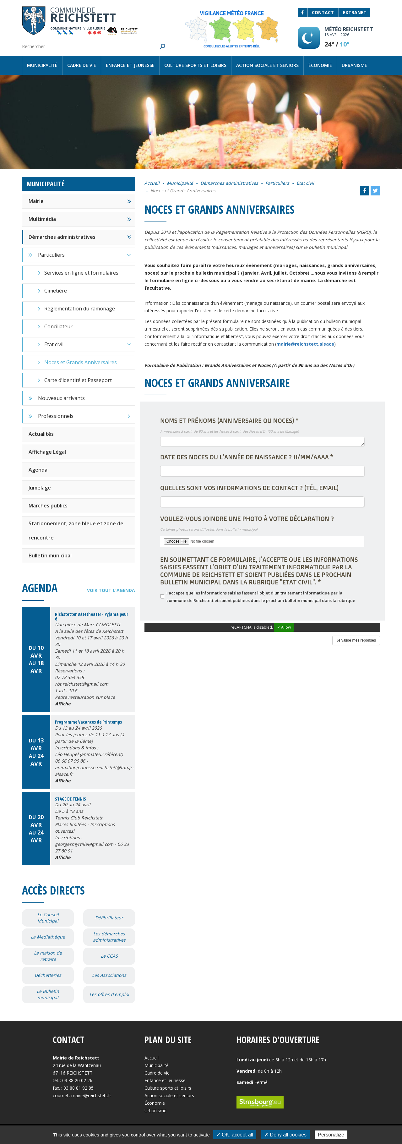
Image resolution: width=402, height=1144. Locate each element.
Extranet (355, 12)
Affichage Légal (47, 451)
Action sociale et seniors (267, 65)
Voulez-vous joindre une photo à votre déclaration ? (247, 519)
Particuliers (86, 254)
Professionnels (84, 416)
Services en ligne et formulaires (81, 272)
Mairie (36, 201)
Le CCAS (109, 956)
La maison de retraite (48, 956)
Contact (323, 12)
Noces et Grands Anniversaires (80, 362)
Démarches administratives (62, 236)
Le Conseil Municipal (48, 917)
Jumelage (40, 487)
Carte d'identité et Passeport (78, 380)
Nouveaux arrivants (61, 398)
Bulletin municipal (50, 555)
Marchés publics (48, 505)
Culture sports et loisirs (195, 65)
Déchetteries (48, 975)
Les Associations (109, 975)
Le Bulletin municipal (48, 994)
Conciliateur (58, 326)
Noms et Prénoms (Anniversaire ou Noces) (229, 420)
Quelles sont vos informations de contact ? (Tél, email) (249, 488)
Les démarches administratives (109, 937)
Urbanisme (354, 65)
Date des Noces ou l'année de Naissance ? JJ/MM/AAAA (246, 457)
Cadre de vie (81, 65)
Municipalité (42, 65)
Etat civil (89, 344)
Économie (320, 65)
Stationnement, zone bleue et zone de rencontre (76, 530)
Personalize (331, 1134)
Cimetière (55, 290)
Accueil (152, 183)
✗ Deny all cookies (285, 1134)
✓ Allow (284, 627)
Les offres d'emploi (109, 994)
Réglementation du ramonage (79, 308)
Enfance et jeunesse (130, 65)
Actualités (41, 433)
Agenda (38, 469)
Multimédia (42, 219)
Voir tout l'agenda (111, 590)
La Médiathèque (48, 937)
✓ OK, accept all (234, 1134)
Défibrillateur (109, 918)
